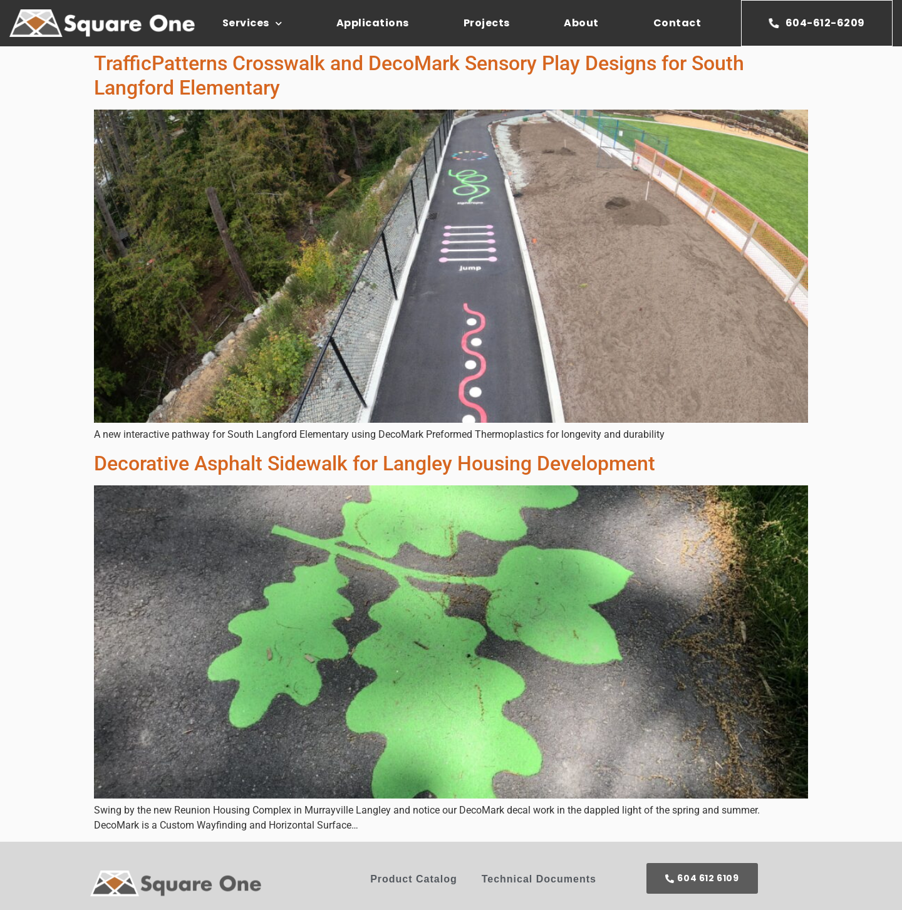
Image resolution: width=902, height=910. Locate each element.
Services (252, 23)
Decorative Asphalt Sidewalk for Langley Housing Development (374, 463)
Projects (487, 23)
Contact (677, 23)
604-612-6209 (817, 23)
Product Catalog (413, 879)
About (581, 23)
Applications (372, 23)
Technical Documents (539, 879)
